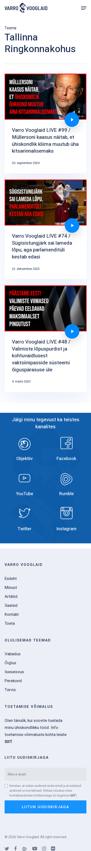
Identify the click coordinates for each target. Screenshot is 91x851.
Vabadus (13, 654)
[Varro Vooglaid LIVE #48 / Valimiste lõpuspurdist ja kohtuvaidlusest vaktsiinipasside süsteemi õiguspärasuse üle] (46, 338)
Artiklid (11, 596)
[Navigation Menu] (83, 8)
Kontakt (12, 614)
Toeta (10, 623)
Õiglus (10, 663)
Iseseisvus (14, 672)
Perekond (13, 681)
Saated (11, 605)
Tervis (10, 690)
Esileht (11, 579)
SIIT (72, 795)
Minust (11, 588)
